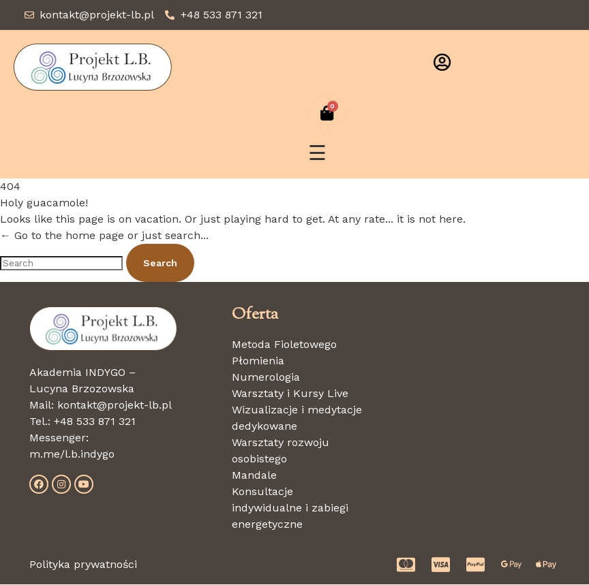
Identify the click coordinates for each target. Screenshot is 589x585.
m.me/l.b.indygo (72, 453)
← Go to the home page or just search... (104, 236)
